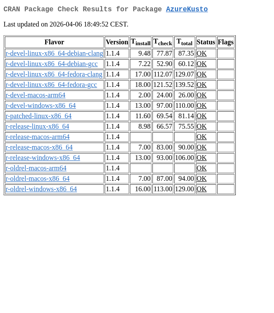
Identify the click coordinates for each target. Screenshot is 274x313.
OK (202, 55)
